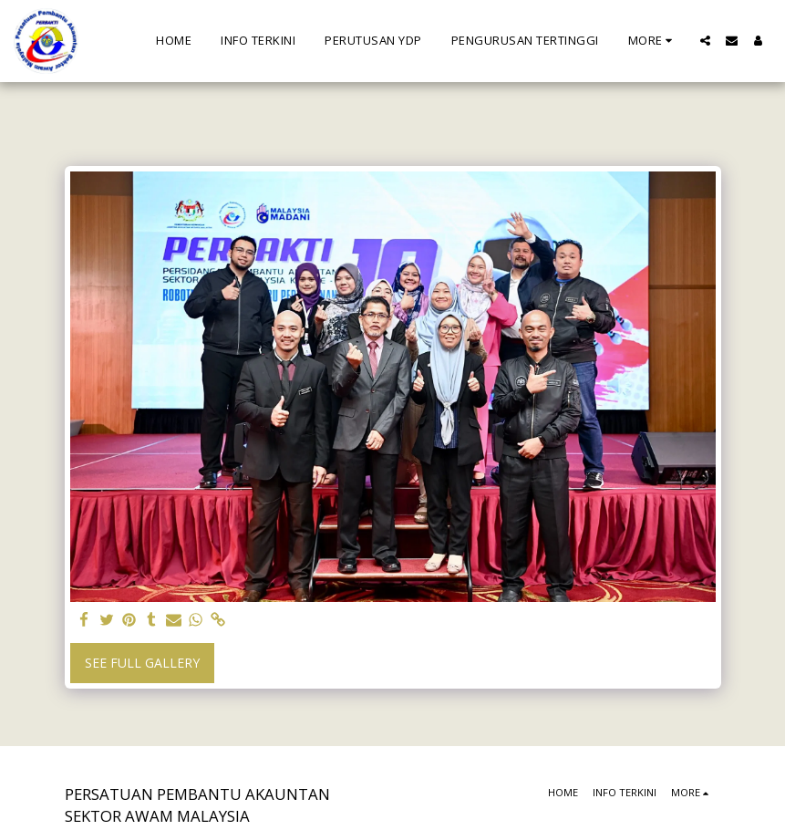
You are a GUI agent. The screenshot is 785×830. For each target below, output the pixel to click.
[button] (705, 41)
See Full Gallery (142, 662)
